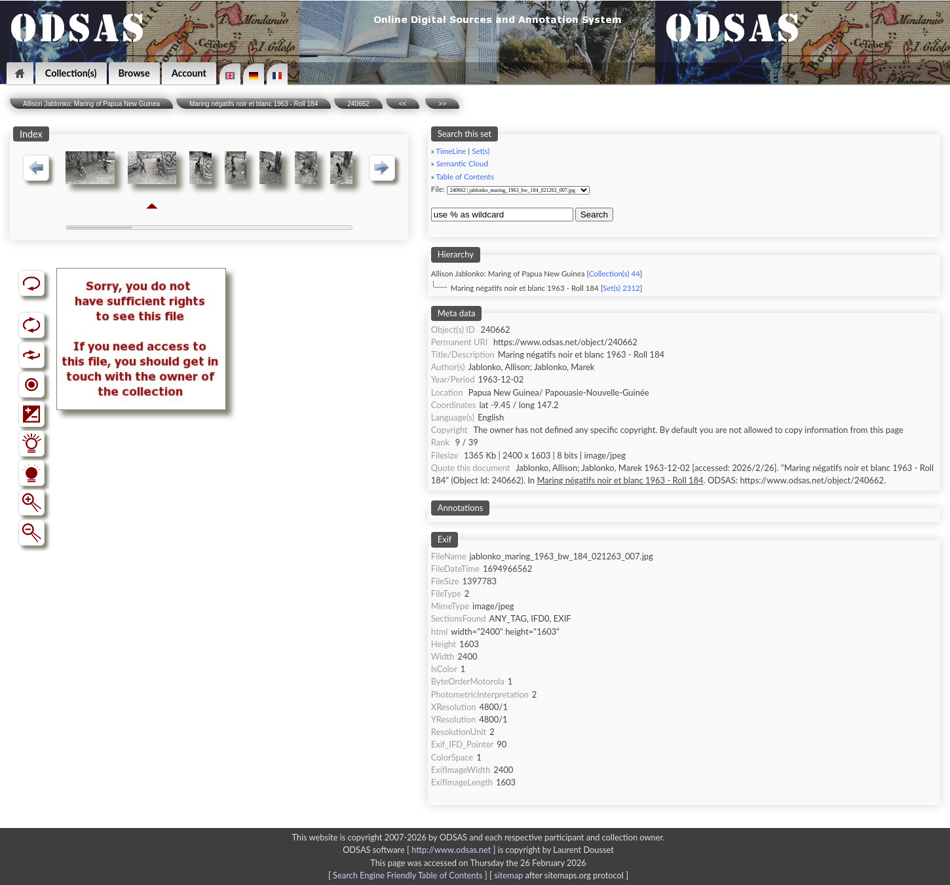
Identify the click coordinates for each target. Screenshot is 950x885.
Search (594, 214)
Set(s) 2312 (621, 288)
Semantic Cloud (462, 163)
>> (442, 103)
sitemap (508, 875)
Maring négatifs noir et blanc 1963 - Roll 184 (253, 103)
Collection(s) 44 (614, 273)
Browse (134, 73)
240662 (358, 103)
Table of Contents (465, 176)
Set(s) (480, 151)
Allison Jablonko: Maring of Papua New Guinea (91, 103)
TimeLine (451, 151)
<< (403, 103)
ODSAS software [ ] (420, 849)
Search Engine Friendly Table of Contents (407, 875)
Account (189, 73)
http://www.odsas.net (451, 849)
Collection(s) (71, 73)
